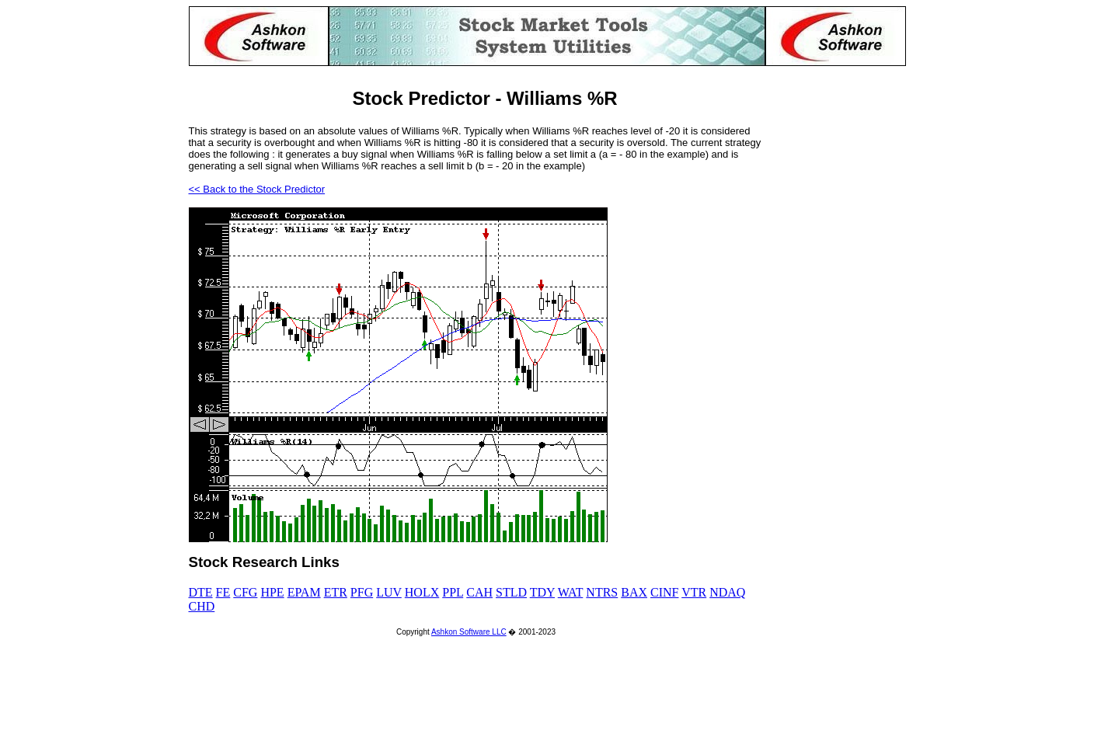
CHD (202, 606)
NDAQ (727, 592)
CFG (245, 592)
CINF (664, 592)
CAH (479, 592)
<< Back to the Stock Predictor (257, 189)
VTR (693, 592)
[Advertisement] (844, 299)
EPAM (304, 592)
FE (223, 592)
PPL (452, 592)
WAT (571, 592)
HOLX (422, 592)
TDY (542, 592)
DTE (201, 592)
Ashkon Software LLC (469, 632)
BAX (634, 592)
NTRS (602, 592)
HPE (272, 592)
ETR (335, 592)
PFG (361, 592)
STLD (511, 592)
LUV (389, 592)
